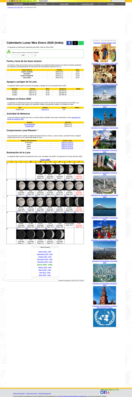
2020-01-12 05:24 (67, 142)
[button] (69, 43)
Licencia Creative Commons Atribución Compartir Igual (72, 396)
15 (36, 196)
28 (27, 228)
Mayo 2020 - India (45, 275)
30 (46, 228)
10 (56, 180)
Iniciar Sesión (43, 1)
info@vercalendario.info (44, 393)
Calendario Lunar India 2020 (15, 7)
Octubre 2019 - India (44, 257)
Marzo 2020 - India (45, 270)
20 (17, 212)
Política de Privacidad (19, 393)
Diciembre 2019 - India (44, 262)
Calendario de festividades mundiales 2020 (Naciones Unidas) (104, 307)
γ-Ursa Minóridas (29, 124)
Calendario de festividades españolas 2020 (104, 284)
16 (46, 196)
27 (17, 228)
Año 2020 (110, 4)
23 (46, 212)
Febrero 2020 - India (44, 267)
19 (75, 196)
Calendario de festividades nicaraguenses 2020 (104, 196)
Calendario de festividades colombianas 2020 (105, 218)
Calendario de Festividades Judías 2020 (104, 64)
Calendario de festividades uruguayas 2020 (104, 106)
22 (36, 212)
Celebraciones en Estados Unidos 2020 (105, 84)
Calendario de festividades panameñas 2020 (104, 262)
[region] (45, 24)
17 (56, 196)
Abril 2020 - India (44, 272)
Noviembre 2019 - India (44, 259)
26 (75, 212)
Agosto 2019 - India (44, 251)
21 (27, 212)
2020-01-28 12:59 (67, 148)
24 (56, 212)
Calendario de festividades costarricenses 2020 (104, 128)
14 (27, 196)
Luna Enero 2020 (88, 4)
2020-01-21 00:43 (67, 144)
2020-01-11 (45, 109)
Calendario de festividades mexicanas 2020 (104, 151)
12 (75, 180)
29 (36, 228)
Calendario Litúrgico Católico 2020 (104, 43)
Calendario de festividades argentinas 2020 (104, 173)
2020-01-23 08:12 (67, 146)
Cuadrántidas (29, 126)
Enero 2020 (64, 4)
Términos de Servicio (31, 393)
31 (56, 228)
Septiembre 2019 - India (45, 254)
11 (65, 180)
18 (65, 196)
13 (17, 196)
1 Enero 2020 (18, 4)
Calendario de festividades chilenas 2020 (104, 240)
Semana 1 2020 (41, 4)
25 (65, 212)
